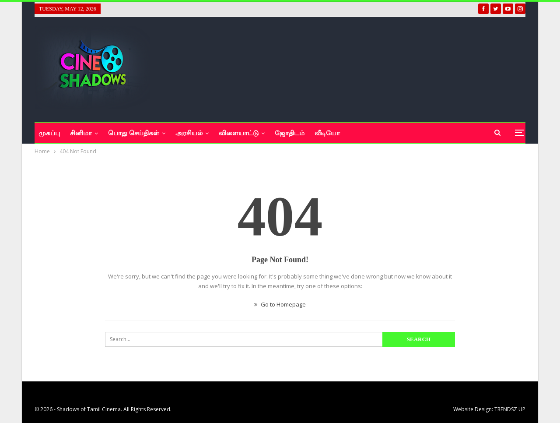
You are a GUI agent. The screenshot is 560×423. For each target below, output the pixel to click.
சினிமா (81, 133)
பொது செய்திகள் (133, 133)
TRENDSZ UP (509, 409)
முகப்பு (49, 133)
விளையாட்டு (239, 133)
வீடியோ (327, 133)
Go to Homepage (280, 304)
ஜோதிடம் (289, 133)
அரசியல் (189, 133)
